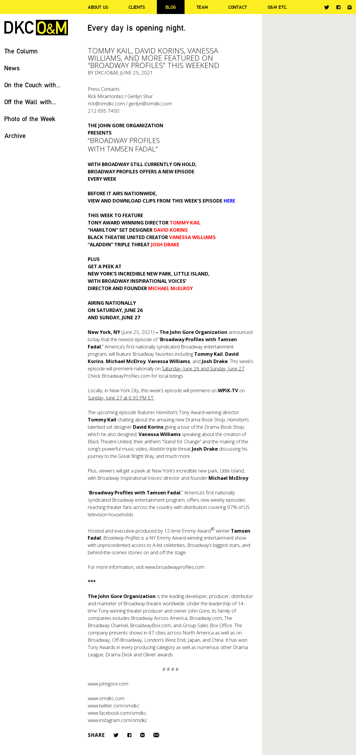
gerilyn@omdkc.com (150, 103)
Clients (137, 7)
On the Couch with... (32, 85)
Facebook (338, 7)
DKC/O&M (36, 27)
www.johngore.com (108, 683)
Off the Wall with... (30, 102)
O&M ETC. (277, 7)
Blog (171, 7)
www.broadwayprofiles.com (174, 567)
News (12, 68)
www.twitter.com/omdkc (113, 705)
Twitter (326, 7)
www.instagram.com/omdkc (117, 720)
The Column (21, 51)
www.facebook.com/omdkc (117, 712)
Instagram (350, 7)
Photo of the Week (29, 119)
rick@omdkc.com (106, 103)
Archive (15, 136)
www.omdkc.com (106, 698)
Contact (237, 7)
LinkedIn (142, 735)
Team (202, 7)
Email (156, 735)
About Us (98, 7)
